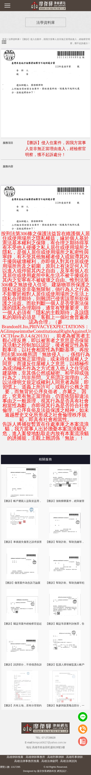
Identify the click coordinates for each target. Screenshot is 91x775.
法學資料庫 (14, 39)
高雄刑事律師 (55, 756)
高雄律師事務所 (35, 756)
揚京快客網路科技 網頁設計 (52, 771)
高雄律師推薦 (15, 756)
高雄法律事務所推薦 (26, 761)
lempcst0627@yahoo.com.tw (49, 742)
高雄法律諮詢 (68, 761)
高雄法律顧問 (49, 761)
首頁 (4, 39)
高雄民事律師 (74, 756)
